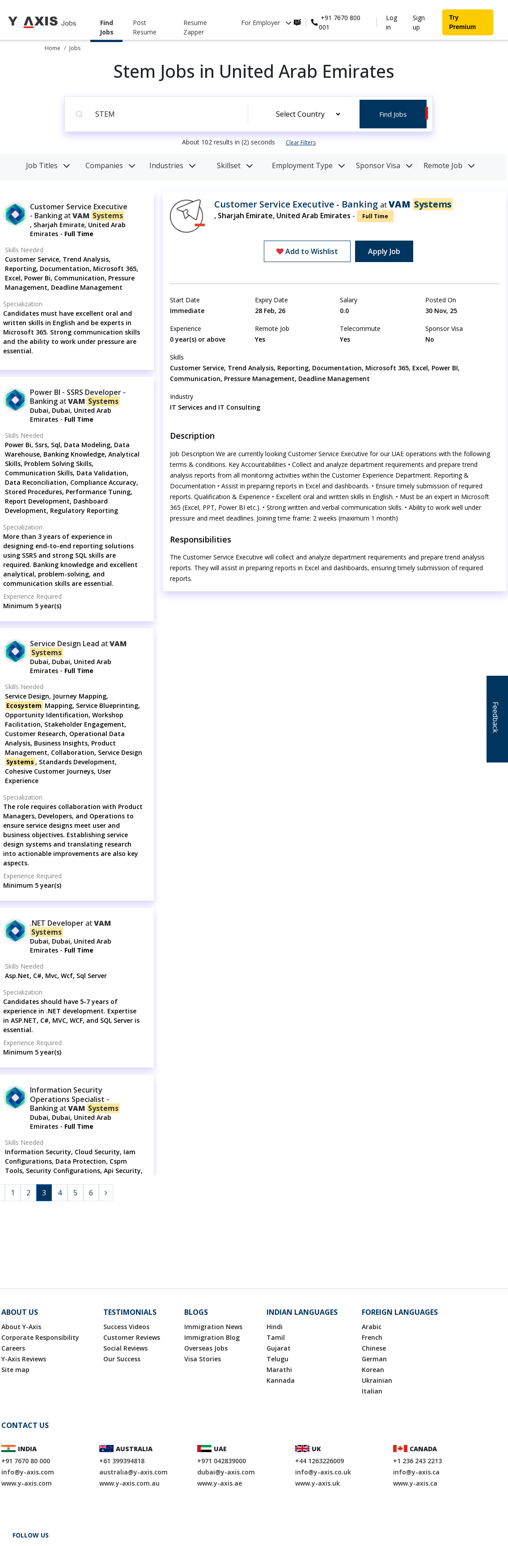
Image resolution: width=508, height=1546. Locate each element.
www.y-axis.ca (415, 1483)
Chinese (374, 1348)
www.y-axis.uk (317, 1483)
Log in (391, 22)
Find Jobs (107, 27)
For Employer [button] (266, 22)
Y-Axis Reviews (23, 1359)
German (374, 1359)
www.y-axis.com (26, 1483)
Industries (172, 165)
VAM (98, 215)
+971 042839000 (221, 1461)
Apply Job (384, 251)
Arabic (371, 1326)
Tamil (276, 1337)
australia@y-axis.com (133, 1472)
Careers (13, 1348)
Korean (373, 1369)
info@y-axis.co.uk (323, 1472)
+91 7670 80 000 (25, 1461)
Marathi (279, 1369)
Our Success (121, 1359)
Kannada (281, 1380)
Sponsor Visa (384, 165)
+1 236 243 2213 (417, 1461)
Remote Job (449, 165)
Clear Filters (301, 142)
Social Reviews (125, 1348)
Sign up (419, 22)
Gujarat (279, 1348)
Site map (15, 1369)
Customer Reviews (131, 1337)
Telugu (277, 1359)
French (372, 1337)
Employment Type (308, 165)
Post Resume (145, 27)
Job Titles (48, 165)
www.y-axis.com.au (129, 1483)
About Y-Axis (21, 1326)
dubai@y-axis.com (226, 1472)
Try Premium (462, 22)
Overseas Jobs (206, 1348)
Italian (372, 1391)
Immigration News (213, 1326)
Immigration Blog (212, 1337)
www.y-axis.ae (219, 1483)
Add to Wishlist (307, 251)
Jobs (74, 48)
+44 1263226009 (319, 1461)
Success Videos (126, 1326)
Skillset (235, 165)
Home (52, 48)
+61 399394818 (121, 1461)
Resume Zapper (195, 27)
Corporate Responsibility (40, 1337)
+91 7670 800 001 (339, 22)
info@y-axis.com (27, 1472)
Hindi (275, 1326)
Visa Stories (202, 1359)
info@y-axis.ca (416, 1472)
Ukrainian (377, 1380)
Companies (110, 165)
